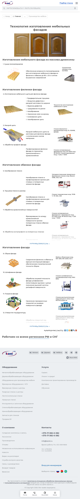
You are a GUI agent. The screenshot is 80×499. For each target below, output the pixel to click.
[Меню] (76, 3)
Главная (17, 16)
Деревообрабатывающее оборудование (17, 376)
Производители (8, 441)
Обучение (45, 388)
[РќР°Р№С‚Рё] (4, 8)
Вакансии (6, 472)
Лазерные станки (9, 400)
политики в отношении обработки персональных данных (49, 481)
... (24, 16)
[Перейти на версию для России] (57, 471)
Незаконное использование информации (18, 448)
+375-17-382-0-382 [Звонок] (34, 494)
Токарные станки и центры (12, 392)
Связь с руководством (10, 464)
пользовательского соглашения (17, 483)
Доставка (45, 384)
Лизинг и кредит (48, 376)
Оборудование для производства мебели (18, 380)
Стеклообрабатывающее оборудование (17, 407)
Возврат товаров (8, 468)
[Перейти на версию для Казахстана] (65, 471)
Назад (6, 16)
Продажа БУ (7, 419)
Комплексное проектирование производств (59, 380)
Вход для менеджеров (51, 465)
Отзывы (5, 445)
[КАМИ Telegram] (71, 352)
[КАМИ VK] (66, 352)
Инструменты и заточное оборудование (18, 404)
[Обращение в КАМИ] (25, 494)
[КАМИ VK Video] (34, 352)
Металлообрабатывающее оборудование (18, 373)
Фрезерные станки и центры (13, 388)
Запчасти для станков (10, 415)
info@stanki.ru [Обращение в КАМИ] (47, 441)
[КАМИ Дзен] (76, 352)
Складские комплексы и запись (14, 433)
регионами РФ (39, 336)
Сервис (44, 373)
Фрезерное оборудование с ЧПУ (15, 384)
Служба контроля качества (12, 460)
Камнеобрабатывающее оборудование (17, 411)
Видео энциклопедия (10, 456)
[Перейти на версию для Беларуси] (61, 471)
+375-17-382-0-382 (50, 433)
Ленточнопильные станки (12, 396)
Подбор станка (66, 3)
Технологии (6, 437)
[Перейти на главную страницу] (7, 3)
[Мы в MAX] (45, 494)
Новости (5, 452)
